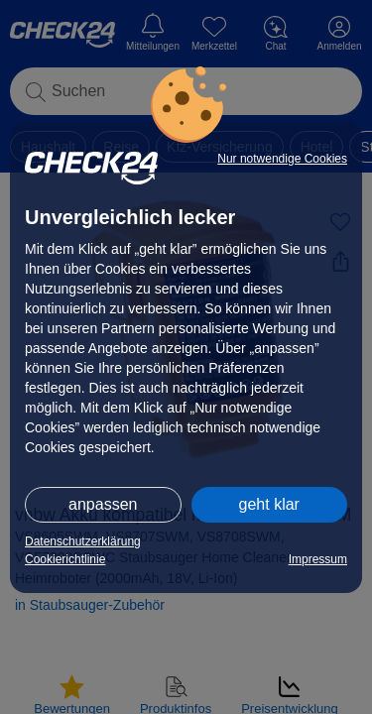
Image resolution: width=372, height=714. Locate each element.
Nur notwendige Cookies (282, 159)
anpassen (102, 504)
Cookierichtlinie (65, 559)
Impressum (318, 559)
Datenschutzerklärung (83, 541)
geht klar (269, 504)
